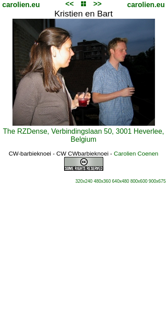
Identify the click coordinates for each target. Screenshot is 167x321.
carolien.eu (21, 4)
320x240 (83, 181)
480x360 (102, 181)
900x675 (157, 181)
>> (97, 4)
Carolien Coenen (136, 153)
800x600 (138, 181)
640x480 (120, 181)
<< (69, 4)
